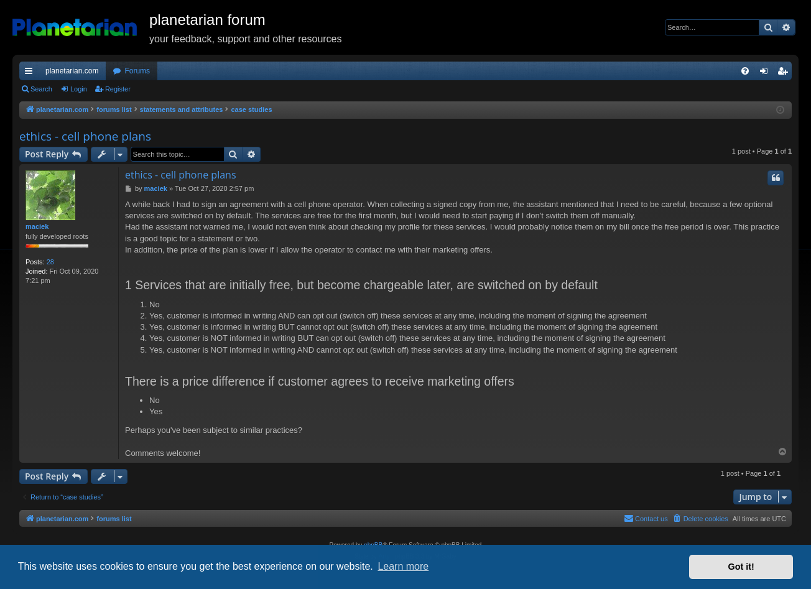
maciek (37, 226)
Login (78, 89)
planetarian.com (71, 71)
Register (118, 89)
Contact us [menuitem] (646, 518)
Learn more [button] (403, 566)
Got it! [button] (741, 567)
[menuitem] (745, 71)
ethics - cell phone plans (85, 136)
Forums (137, 71)
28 (50, 262)
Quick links (31, 73)
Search (41, 89)
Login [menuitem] (766, 73)
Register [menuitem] (785, 73)
